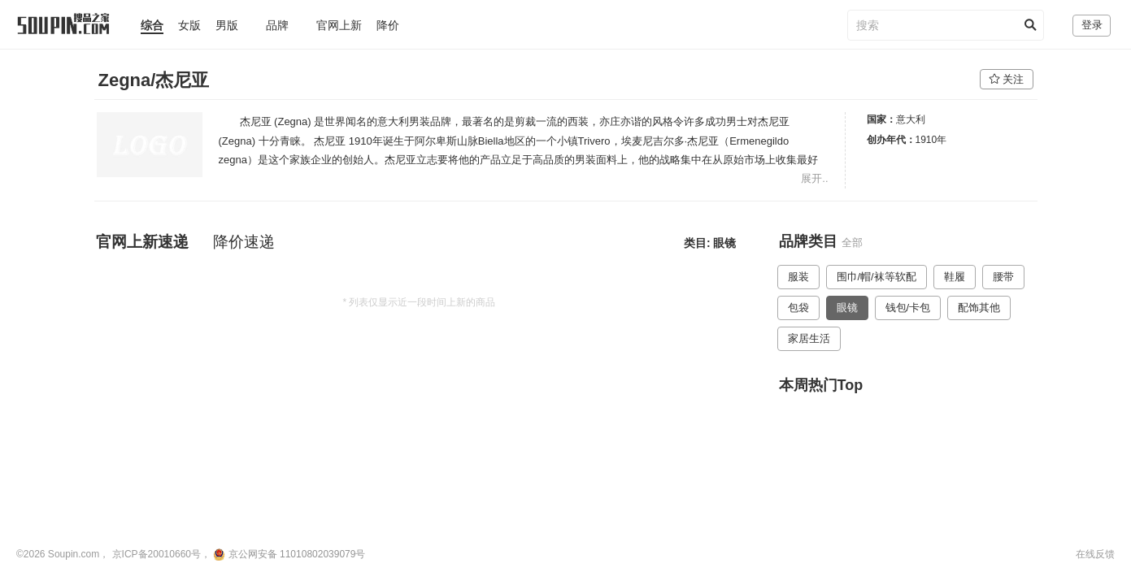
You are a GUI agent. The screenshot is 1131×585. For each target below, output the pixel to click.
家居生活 (809, 338)
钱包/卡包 (908, 307)
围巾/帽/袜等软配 (876, 277)
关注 (1006, 79)
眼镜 (847, 307)
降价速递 (244, 241)
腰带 (1003, 277)
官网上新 (339, 25)
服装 (798, 277)
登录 (1092, 25)
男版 (226, 25)
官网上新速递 (142, 241)
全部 (852, 242)
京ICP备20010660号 (156, 554)
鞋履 (954, 277)
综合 (152, 25)
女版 (189, 25)
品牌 (277, 25)
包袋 (798, 307)
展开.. (814, 178)
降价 (387, 25)
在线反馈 (1095, 554)
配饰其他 (979, 307)
